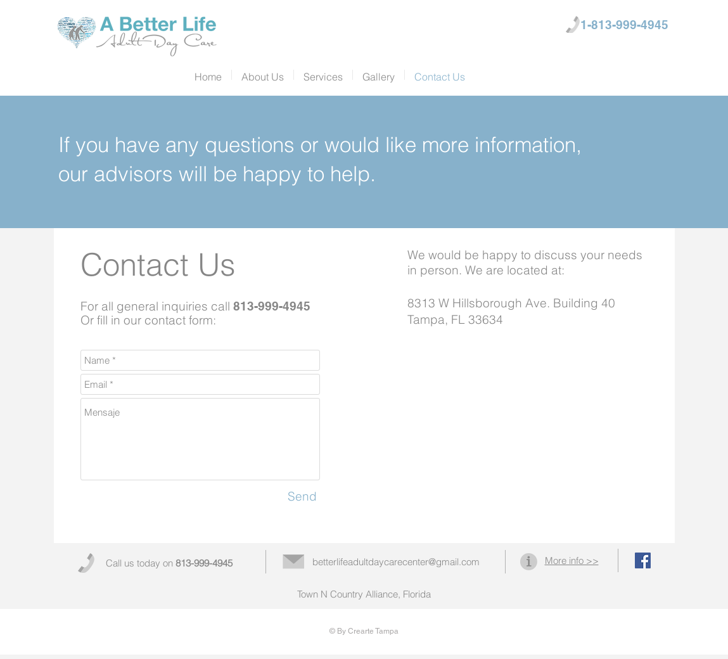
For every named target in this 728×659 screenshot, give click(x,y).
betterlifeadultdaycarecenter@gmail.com (396, 562)
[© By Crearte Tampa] (364, 631)
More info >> (572, 560)
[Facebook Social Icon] (643, 560)
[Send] (302, 496)
